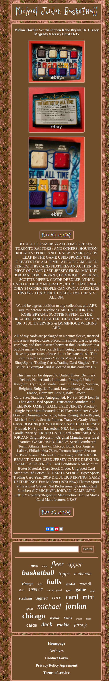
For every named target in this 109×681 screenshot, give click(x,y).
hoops (68, 618)
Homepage (56, 643)
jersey (80, 625)
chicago (33, 616)
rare (56, 597)
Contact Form (56, 658)
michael (49, 606)
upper (75, 564)
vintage (27, 584)
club (44, 566)
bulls (54, 582)
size (40, 584)
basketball (38, 572)
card (72, 596)
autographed (54, 590)
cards (31, 625)
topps (64, 573)
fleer (57, 564)
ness (34, 565)
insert (79, 618)
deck (46, 624)
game (81, 589)
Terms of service (56, 673)
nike (88, 618)
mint (88, 597)
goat (68, 590)
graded (70, 584)
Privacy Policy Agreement (56, 665)
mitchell (85, 584)
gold (92, 591)
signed (42, 598)
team (29, 608)
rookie (63, 625)
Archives (56, 651)
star (21, 590)
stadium (25, 598)
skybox (54, 618)
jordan (76, 606)
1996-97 (36, 589)
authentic (82, 573)
